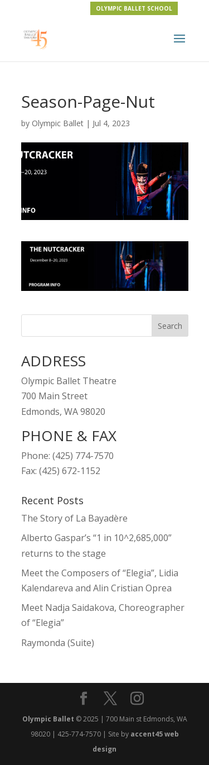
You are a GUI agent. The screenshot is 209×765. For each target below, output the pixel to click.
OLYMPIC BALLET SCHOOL (134, 8)
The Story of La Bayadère (74, 518)
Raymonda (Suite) (57, 643)
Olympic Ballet (58, 123)
